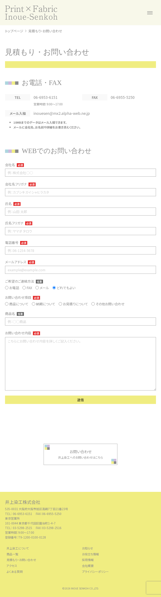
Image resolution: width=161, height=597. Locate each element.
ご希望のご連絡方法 (24, 281)
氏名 (13, 203)
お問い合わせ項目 (22, 297)
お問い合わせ (81, 451)
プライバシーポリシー (95, 572)
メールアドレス (20, 261)
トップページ (14, 31)
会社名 (14, 164)
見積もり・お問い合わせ (21, 560)
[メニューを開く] (150, 13)
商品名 (14, 313)
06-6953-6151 (45, 97)
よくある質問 (14, 572)
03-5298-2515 (23, 528)
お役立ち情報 (90, 554)
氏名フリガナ (18, 223)
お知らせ (87, 548)
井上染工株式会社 (22, 502)
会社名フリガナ (20, 184)
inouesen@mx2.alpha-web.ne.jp (62, 113)
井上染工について (17, 548)
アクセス (11, 566)
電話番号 (16, 242)
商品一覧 (12, 554)
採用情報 (88, 560)
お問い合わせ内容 (22, 333)
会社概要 (88, 566)
